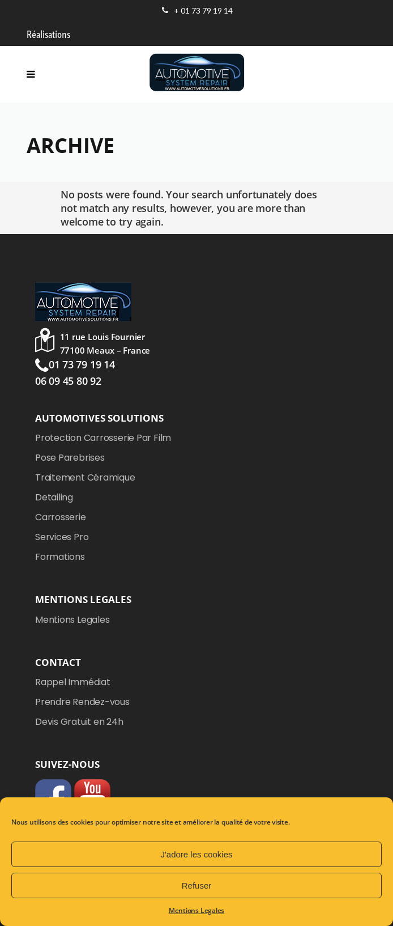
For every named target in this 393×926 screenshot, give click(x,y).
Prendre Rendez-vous (82, 701)
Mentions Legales (196, 910)
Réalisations (48, 35)
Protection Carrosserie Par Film (103, 437)
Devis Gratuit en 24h (79, 721)
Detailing (54, 497)
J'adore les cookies (196, 854)
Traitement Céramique (85, 477)
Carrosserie (60, 517)
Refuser (197, 885)
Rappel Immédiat (72, 682)
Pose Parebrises (70, 457)
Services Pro (61, 536)
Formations (60, 556)
